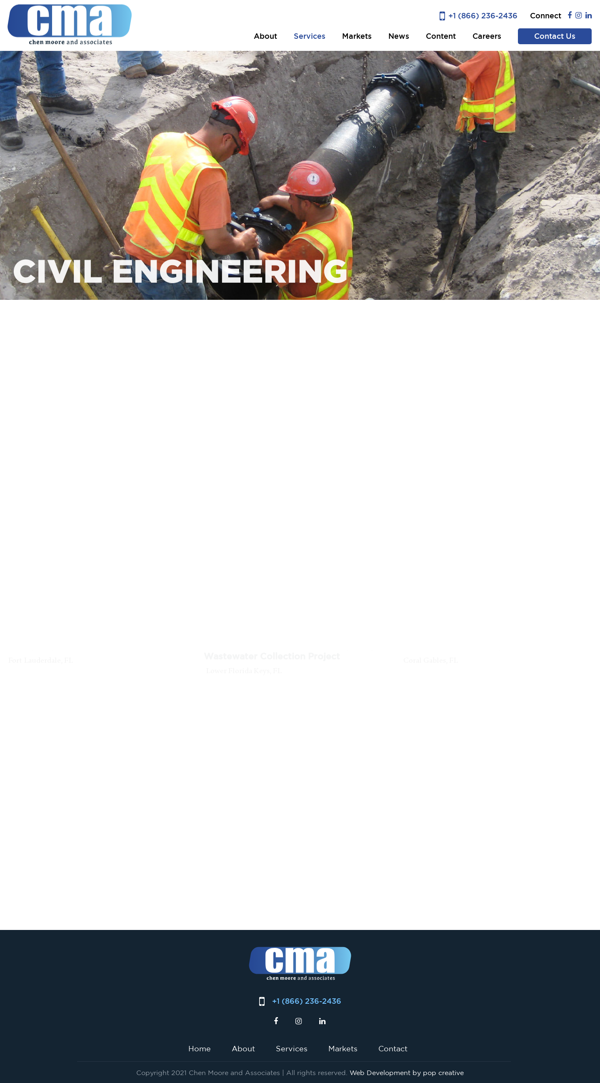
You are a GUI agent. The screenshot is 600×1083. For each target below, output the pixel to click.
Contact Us (554, 36)
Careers (486, 36)
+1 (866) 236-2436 (483, 16)
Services (309, 36)
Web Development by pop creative (407, 1072)
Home (199, 1048)
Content (441, 36)
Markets (357, 36)
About (265, 36)
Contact (393, 1048)
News (398, 36)
